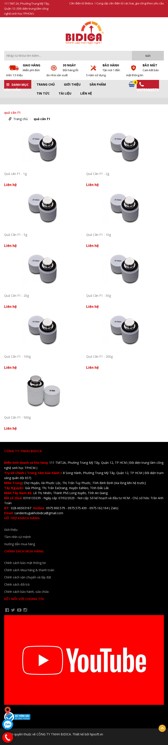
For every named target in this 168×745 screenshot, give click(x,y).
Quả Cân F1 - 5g (15, 235)
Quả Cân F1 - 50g (98, 295)
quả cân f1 (42, 119)
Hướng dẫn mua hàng (19, 544)
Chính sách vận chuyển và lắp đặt (27, 577)
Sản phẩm (97, 84)
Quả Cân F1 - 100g (17, 356)
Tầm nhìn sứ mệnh (17, 537)
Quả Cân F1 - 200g (99, 356)
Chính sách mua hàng (24, 551)
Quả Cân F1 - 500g (17, 417)
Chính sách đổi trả (17, 584)
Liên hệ (86, 93)
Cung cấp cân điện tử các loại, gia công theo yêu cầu (130, 3)
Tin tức (43, 93)
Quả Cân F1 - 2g (97, 174)
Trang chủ (46, 84)
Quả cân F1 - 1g (15, 174)
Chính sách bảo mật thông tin (25, 563)
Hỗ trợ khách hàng (22, 518)
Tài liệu (65, 93)
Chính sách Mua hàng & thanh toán (29, 570)
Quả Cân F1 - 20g (16, 295)
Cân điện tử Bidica (81, 3)
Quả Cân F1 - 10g (98, 235)
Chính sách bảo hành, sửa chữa (26, 592)
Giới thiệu (72, 84)
